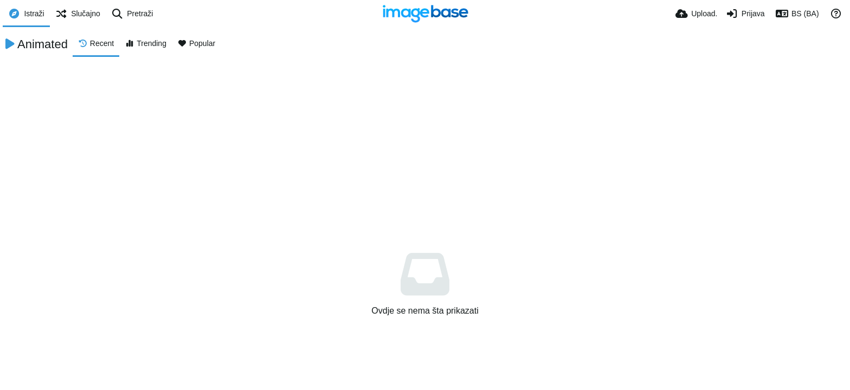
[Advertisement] (425, 138)
